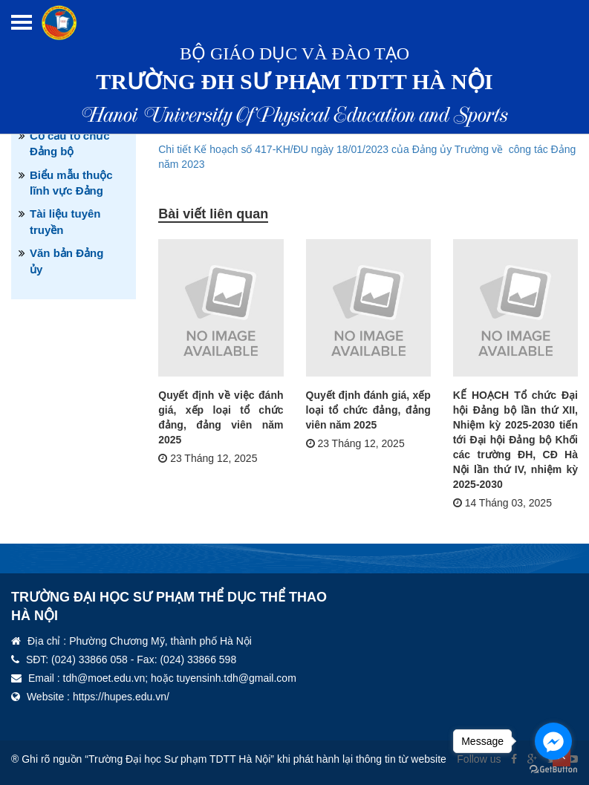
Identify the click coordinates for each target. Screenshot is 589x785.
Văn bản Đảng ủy (66, 261)
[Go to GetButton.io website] (553, 770)
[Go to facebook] (553, 741)
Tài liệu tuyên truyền (65, 221)
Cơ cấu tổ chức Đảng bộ (70, 143)
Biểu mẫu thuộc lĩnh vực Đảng (71, 183)
